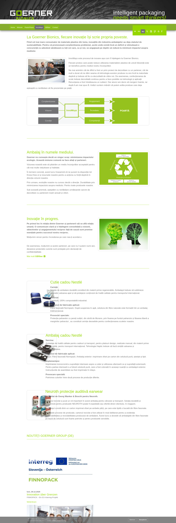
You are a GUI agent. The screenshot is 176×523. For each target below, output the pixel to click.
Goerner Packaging (66, 515)
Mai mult (18, 249)
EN (142, 26)
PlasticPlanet (30, 27)
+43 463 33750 (28, 511)
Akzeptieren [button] (160, 519)
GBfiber (50, 27)
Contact (58, 27)
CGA (152, 494)
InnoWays (41, 27)
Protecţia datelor (158, 509)
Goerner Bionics (31, 23)
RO (146, 26)
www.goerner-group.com (20, 493)
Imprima (154, 502)
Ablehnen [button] (149, 519)
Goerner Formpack (94, 515)
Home (13, 27)
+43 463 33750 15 (25, 514)
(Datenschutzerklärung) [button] (42, 520)
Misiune (20, 27)
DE (138, 26)
